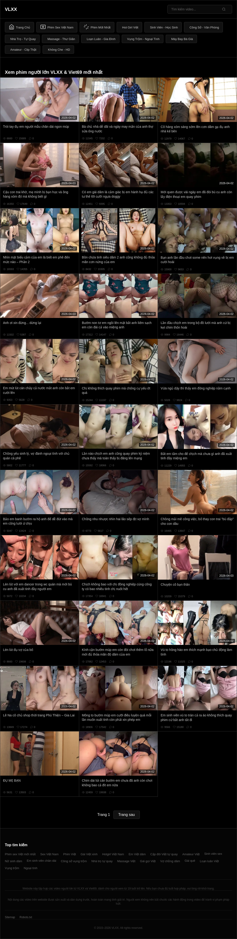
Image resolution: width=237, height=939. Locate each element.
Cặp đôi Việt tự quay (164, 854)
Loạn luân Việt (209, 861)
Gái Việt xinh (89, 854)
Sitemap (10, 917)
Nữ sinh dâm (13, 861)
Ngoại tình (30, 868)
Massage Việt (126, 861)
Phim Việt (69, 854)
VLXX (11, 9)
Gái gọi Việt (148, 861)
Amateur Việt (191, 854)
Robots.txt (25, 917)
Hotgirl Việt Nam (113, 854)
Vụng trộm (12, 868)
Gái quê (190, 860)
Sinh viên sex (213, 853)
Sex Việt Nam (49, 854)
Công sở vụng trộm (74, 861)
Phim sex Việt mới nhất (20, 854)
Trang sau (126, 815)
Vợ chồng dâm (170, 861)
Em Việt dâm (137, 854)
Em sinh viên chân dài (41, 860)
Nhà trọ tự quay (101, 861)
